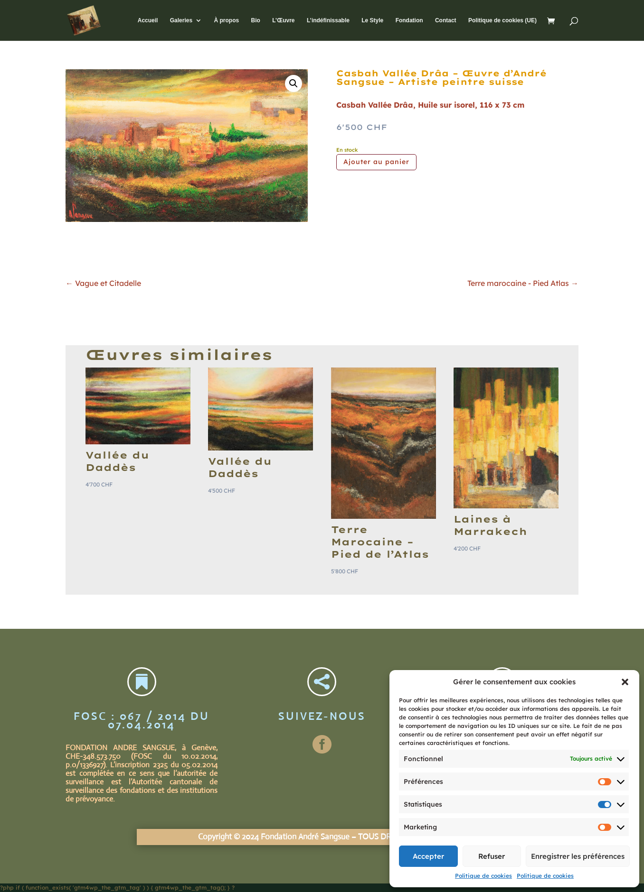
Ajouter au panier (376, 161)
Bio (255, 20)
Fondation (409, 20)
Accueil (148, 20)
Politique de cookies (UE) (502, 20)
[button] (625, 682)
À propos (226, 20)
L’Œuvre (283, 20)
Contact (445, 20)
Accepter (428, 856)
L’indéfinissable (328, 20)
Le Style (372, 20)
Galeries (181, 20)
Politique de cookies (483, 875)
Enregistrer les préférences (578, 856)
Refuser (491, 856)
